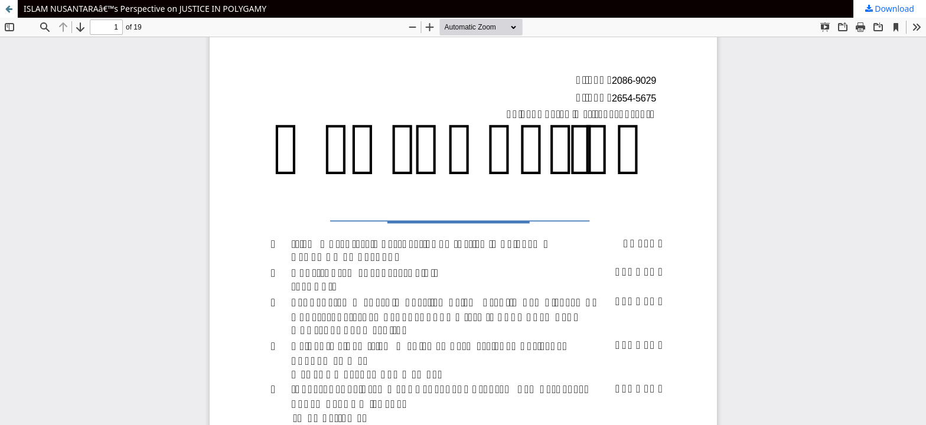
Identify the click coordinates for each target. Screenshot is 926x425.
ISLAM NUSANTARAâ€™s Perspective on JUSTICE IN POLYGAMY (145, 8)
